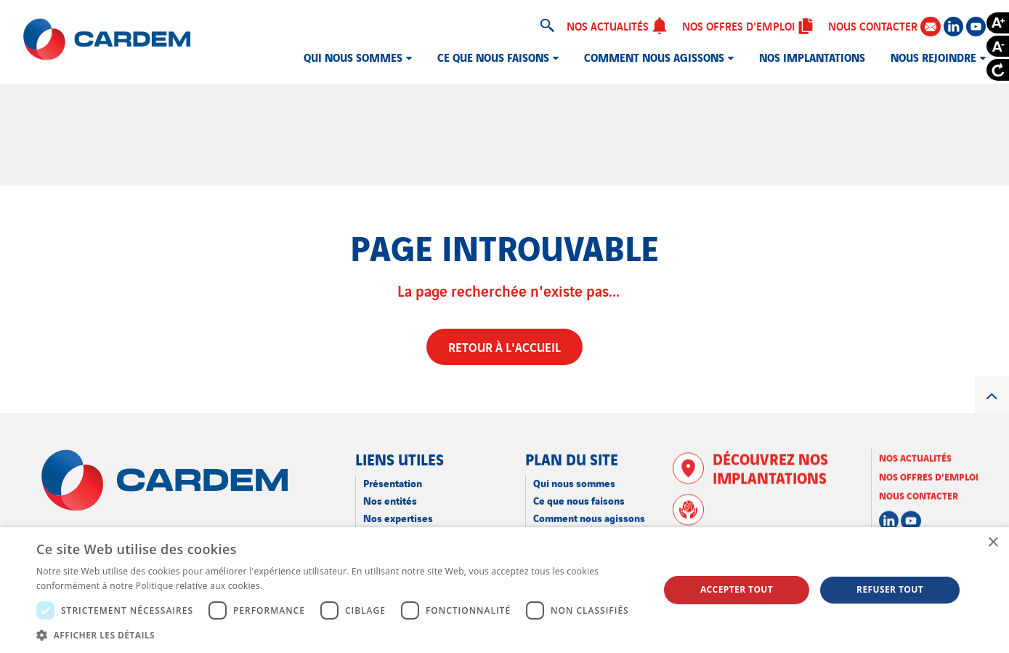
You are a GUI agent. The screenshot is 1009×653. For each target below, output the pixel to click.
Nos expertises (398, 517)
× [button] (992, 542)
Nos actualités (617, 25)
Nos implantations (812, 57)
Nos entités (390, 500)
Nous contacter (884, 26)
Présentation (392, 482)
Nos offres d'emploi (748, 25)
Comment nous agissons (654, 57)
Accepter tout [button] (736, 589)
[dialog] (504, 590)
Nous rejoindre (933, 57)
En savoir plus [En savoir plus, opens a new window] (294, 586)
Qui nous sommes (353, 57)
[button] (338, 635)
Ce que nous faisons (493, 57)
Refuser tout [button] (889, 589)
